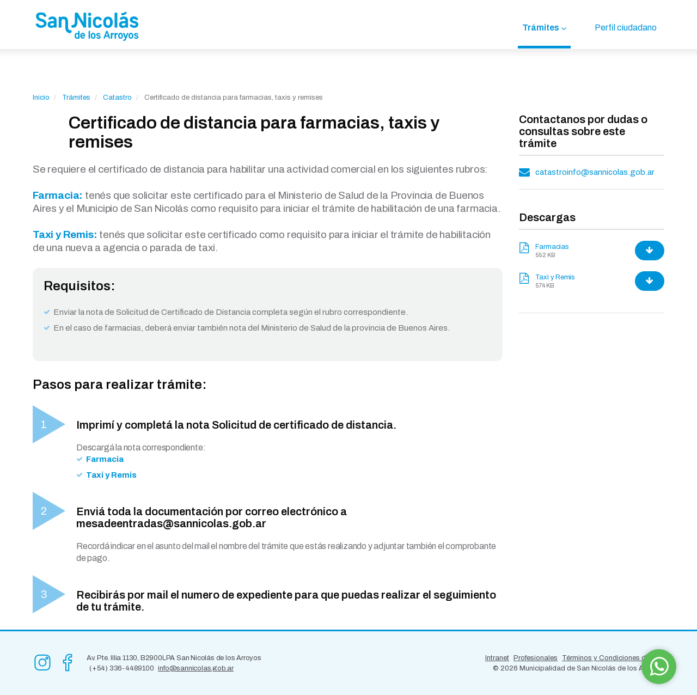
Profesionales (535, 658)
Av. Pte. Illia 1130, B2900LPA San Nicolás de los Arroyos (174, 658)
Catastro (117, 97)
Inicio (41, 97)
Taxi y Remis (555, 277)
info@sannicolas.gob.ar (196, 668)
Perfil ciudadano (626, 27)
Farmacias (552, 247)
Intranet (497, 658)
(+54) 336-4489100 (121, 668)
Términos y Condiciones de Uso (613, 658)
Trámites (540, 27)
